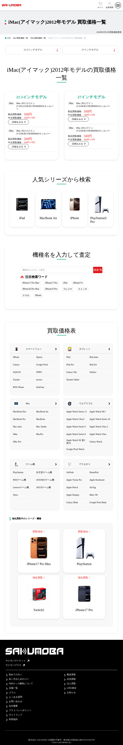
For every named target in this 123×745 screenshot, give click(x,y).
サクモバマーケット (17, 660)
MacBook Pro (19, 419)
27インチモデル (90, 49)
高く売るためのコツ (19, 679)
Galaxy (16, 364)
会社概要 (13, 706)
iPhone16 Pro (51, 289)
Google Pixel (42, 364)
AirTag (93, 487)
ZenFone (40, 387)
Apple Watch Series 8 (76, 434)
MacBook (40, 419)
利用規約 (13, 719)
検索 (98, 270)
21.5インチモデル (33, 49)
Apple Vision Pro (74, 480)
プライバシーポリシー (20, 710)
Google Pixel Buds (98, 502)
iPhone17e (78, 283)
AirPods (70, 472)
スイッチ (82, 289)
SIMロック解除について (21, 683)
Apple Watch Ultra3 (75, 419)
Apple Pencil (72, 487)
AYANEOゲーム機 (45, 480)
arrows (39, 379)
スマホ (25, 295)
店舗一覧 (13, 688)
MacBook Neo (19, 411)
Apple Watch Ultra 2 (99, 426)
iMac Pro (17, 442)
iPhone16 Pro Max (30, 289)
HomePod (94, 472)
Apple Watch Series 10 (100, 419)
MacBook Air (42, 411)
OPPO (39, 372)
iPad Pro (70, 364)
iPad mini (94, 357)
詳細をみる (17, 122)
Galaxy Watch (96, 442)
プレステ (67, 289)
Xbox (15, 495)
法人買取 (71, 683)
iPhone (38, 295)
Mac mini (17, 426)
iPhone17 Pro (51, 283)
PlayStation (18, 472)
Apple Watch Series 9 (76, 426)
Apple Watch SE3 (98, 411)
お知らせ (71, 692)
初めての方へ (15, 674)
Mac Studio (41, 426)
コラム (12, 692)
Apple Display (72, 495)
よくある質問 (15, 697)
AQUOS (17, 372)
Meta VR (94, 495)
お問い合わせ (15, 701)
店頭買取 (71, 679)
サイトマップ (15, 715)
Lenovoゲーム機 (21, 487)
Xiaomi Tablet (72, 379)
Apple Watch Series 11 (76, 411)
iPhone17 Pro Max (30, 283)
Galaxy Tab (71, 372)
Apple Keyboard (97, 480)
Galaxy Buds (72, 502)
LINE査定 (71, 688)
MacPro (39, 434)
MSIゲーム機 (19, 480)
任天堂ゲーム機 (44, 472)
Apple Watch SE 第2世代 (75, 441)
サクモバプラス (15, 665)
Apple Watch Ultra (98, 434)
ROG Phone (18, 387)
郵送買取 (71, 674)
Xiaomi (16, 379)
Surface (93, 372)
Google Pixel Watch (75, 449)
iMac (15, 434)
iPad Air (93, 364)
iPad (65, 283)
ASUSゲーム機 (43, 487)
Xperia (39, 357)
